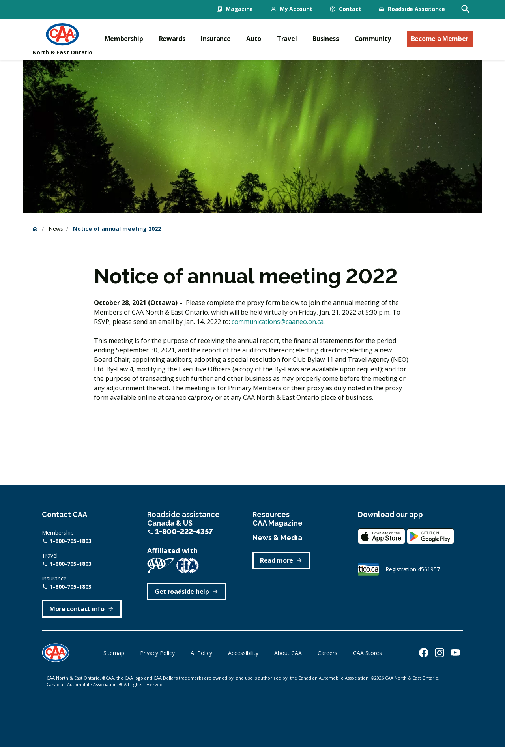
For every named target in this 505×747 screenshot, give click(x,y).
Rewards (172, 38)
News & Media (277, 538)
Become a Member (439, 38)
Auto (253, 38)
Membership (124, 38)
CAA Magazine (277, 523)
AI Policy (201, 653)
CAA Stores (367, 653)
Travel (287, 38)
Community (373, 38)
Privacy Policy (157, 653)
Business (325, 38)
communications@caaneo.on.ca (278, 321)
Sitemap (113, 653)
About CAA (288, 653)
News (56, 228)
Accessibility (243, 653)
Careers (327, 653)
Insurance (215, 38)
